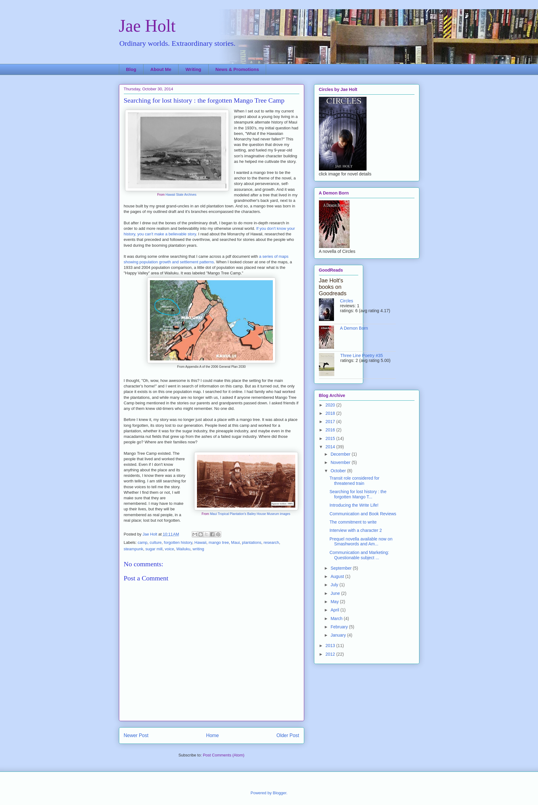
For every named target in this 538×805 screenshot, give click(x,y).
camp (142, 542)
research (271, 542)
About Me (160, 69)
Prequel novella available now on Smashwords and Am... (360, 541)
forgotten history (178, 542)
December (341, 454)
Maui (235, 542)
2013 (330, 645)
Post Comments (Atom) (223, 755)
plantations (251, 542)
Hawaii (200, 542)
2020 (330, 404)
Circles (346, 300)
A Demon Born (354, 328)
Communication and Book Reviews (362, 513)
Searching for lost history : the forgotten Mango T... (357, 494)
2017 (330, 421)
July (335, 584)
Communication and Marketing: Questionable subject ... (359, 555)
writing (198, 549)
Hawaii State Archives (181, 194)
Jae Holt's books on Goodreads (333, 286)
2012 (330, 654)
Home (212, 735)
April (335, 609)
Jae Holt (147, 25)
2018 (330, 413)
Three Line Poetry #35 (361, 355)
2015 (330, 438)
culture (156, 542)
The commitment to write (352, 522)
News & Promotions (237, 69)
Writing (193, 69)
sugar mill (154, 549)
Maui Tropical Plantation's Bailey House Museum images (250, 514)
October (339, 470)
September (342, 568)
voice (169, 549)
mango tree (219, 542)
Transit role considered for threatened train (354, 481)
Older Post (288, 735)
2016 (330, 429)
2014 (330, 446)
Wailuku (183, 549)
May (335, 601)
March (337, 618)
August (338, 576)
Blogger (279, 793)
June (336, 593)
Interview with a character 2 (355, 530)
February (340, 626)
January (339, 635)
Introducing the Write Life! (353, 505)
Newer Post (136, 735)
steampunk (133, 549)
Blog (131, 69)
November (341, 462)
